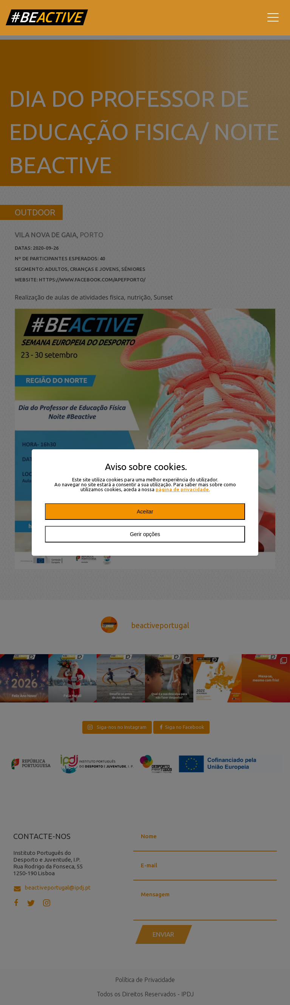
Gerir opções (145, 534)
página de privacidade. (183, 489)
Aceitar (145, 512)
